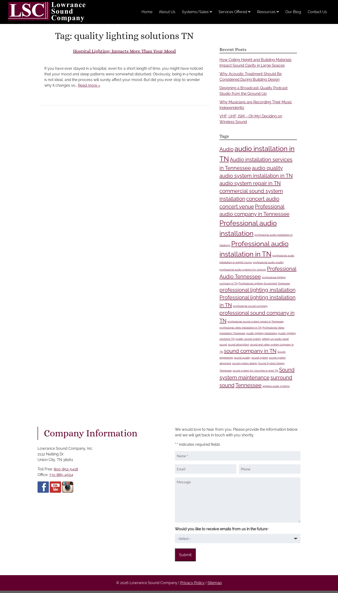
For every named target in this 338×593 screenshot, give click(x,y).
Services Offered (234, 12)
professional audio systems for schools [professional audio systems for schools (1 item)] (242, 269)
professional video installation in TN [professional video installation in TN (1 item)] (240, 327)
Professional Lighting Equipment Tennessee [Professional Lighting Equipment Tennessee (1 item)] (264, 283)
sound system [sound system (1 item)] (259, 357)
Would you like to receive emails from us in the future (222, 529)
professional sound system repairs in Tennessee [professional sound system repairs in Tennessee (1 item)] (255, 321)
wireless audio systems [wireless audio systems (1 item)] (276, 386)
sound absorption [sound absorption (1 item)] (238, 344)
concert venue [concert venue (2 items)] (236, 206)
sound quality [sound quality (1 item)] (242, 357)
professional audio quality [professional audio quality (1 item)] (268, 262)
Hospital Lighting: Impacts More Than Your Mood (124, 51)
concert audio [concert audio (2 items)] (262, 199)
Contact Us (317, 12)
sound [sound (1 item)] (223, 344)
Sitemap (214, 583)
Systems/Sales (197, 12)
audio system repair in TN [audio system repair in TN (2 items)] (250, 183)
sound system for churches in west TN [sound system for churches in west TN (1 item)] (255, 370)
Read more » (89, 85)
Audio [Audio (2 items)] (226, 149)
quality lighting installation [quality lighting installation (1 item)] (261, 333)
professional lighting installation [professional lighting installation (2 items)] (257, 290)
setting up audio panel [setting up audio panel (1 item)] (275, 338)
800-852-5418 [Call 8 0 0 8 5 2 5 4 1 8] (66, 469)
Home (147, 12)
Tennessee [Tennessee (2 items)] (248, 385)
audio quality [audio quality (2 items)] (267, 168)
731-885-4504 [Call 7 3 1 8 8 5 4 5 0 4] (61, 475)
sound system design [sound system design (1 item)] (244, 363)
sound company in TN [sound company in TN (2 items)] (250, 351)
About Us (167, 12)
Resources (268, 12)
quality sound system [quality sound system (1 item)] (248, 338)
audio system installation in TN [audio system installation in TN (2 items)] (256, 176)
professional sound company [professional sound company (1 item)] (250, 306)
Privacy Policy (192, 583)
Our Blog (293, 12)
